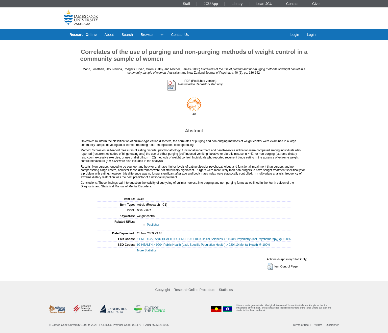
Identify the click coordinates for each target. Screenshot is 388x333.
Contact (292, 4)
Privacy (317, 324)
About (109, 35)
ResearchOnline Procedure (195, 290)
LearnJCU (264, 4)
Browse (147, 35)
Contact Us (180, 35)
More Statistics (147, 250)
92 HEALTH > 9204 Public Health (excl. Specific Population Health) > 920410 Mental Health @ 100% (203, 244)
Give (316, 4)
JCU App (211, 4)
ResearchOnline (83, 35)
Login (294, 35)
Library (237, 4)
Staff (186, 4)
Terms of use (301, 324)
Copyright (162, 290)
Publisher (153, 224)
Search (127, 35)
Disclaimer (332, 324)
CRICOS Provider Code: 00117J (121, 324)
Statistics (226, 290)
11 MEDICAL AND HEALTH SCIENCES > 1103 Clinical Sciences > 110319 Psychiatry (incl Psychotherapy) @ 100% (214, 239)
